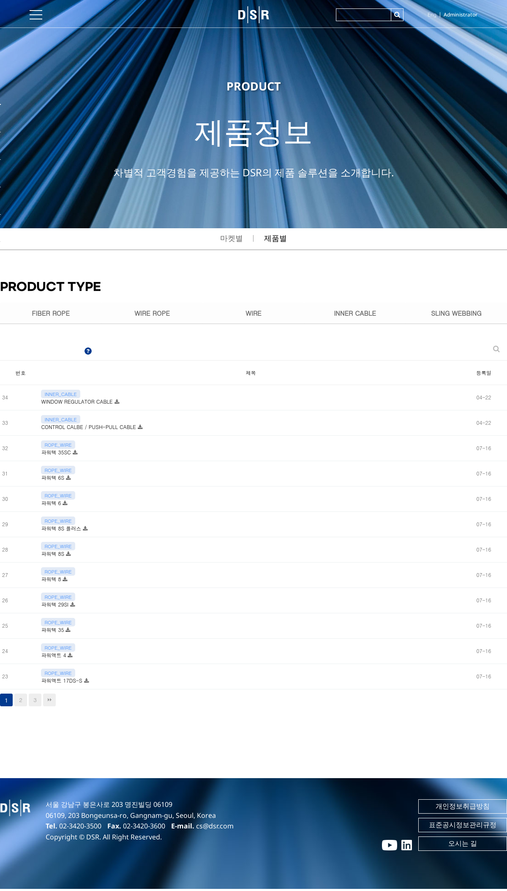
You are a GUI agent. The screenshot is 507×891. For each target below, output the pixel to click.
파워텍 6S (53, 479)
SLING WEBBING (456, 314)
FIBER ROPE (51, 314)
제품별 (275, 238)
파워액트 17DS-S (62, 682)
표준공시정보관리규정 (462, 827)
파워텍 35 (53, 631)
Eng (432, 14)
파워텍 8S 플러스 (62, 530)
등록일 (483, 374)
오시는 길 (462, 845)
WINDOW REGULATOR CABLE (77, 403)
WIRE (253, 314)
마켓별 (231, 238)
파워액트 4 (54, 657)
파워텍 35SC (56, 454)
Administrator (460, 14)
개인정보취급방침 (463, 808)
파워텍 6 (52, 504)
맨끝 (49, 702)
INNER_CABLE (60, 396)
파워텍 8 (52, 581)
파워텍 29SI (55, 606)
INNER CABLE (355, 314)
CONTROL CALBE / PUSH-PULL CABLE (89, 428)
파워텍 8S (53, 555)
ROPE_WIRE (57, 446)
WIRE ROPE (152, 314)
